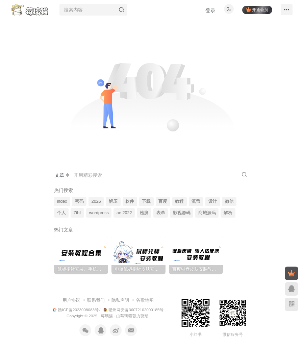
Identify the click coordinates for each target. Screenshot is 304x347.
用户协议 (71, 300)
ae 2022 (124, 212)
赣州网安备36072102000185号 (133, 309)
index (62, 201)
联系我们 (96, 300)
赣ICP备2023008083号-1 (77, 309)
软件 (129, 201)
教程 (179, 201)
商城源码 (207, 212)
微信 (229, 201)
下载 (146, 201)
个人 (61, 212)
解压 (113, 201)
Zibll (77, 212)
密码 (79, 201)
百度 (162, 201)
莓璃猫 (107, 316)
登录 (208, 12)
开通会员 (255, 11)
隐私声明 (120, 300)
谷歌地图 (145, 300)
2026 (96, 201)
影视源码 (182, 212)
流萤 (196, 201)
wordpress (99, 212)
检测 (144, 212)
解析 (228, 212)
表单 (160, 212)
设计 (212, 201)
